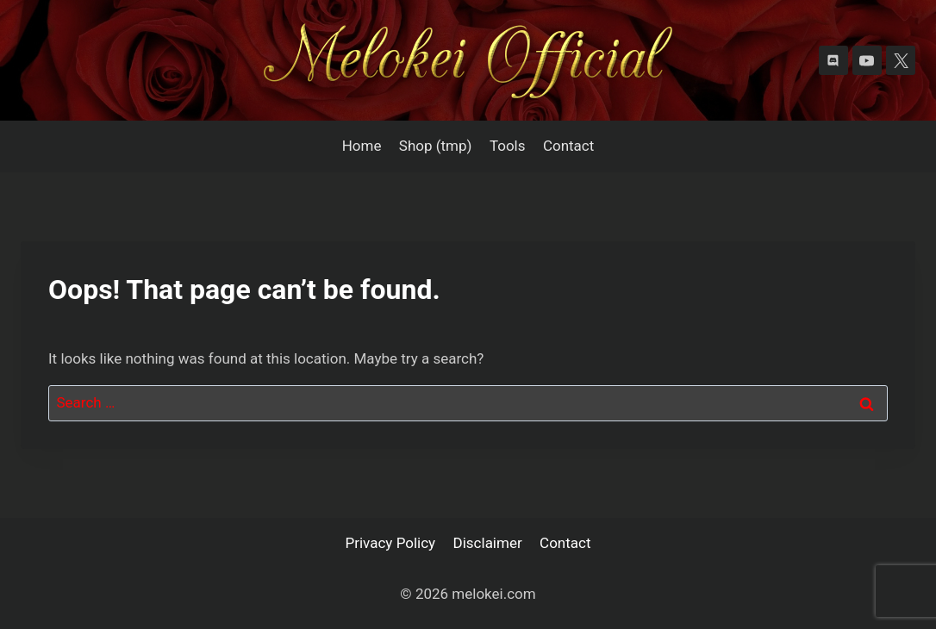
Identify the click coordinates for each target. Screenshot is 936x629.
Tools (508, 145)
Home (362, 145)
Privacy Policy (391, 542)
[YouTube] (867, 60)
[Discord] (833, 60)
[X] (900, 60)
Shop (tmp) (435, 145)
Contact (568, 145)
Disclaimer (487, 542)
